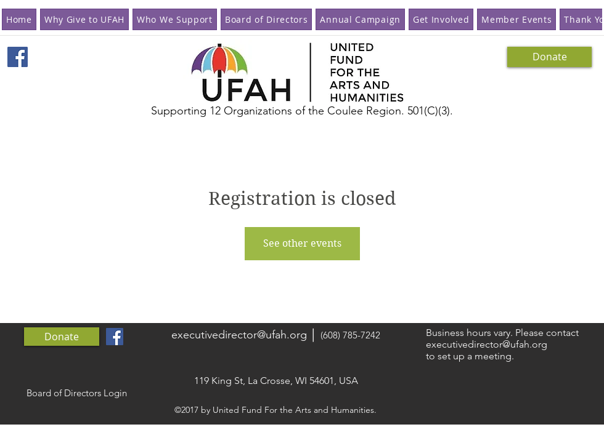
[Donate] (549, 57)
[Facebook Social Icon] (17, 57)
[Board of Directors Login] (76, 393)
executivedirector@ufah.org (239, 334)
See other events (302, 243)
